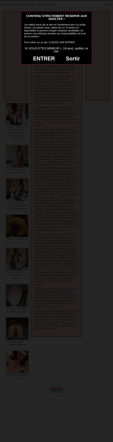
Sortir (73, 59)
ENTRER (44, 59)
